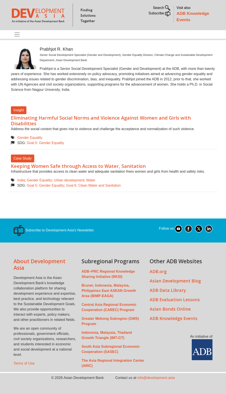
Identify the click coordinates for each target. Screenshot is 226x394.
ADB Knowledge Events (173, 318)
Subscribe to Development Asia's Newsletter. (54, 230)
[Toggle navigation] (17, 34)
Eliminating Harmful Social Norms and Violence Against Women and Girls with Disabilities (101, 121)
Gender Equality (29, 137)
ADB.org (158, 271)
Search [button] (161, 8)
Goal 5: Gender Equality (45, 143)
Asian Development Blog (175, 281)
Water (90, 180)
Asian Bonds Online (170, 309)
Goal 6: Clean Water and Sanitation (93, 185)
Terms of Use (24, 363)
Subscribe (160, 13)
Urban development (69, 180)
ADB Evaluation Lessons (175, 300)
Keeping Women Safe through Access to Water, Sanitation (78, 166)
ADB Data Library (168, 290)
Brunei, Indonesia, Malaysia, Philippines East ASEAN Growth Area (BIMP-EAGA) (109, 291)
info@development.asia (156, 378)
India (21, 180)
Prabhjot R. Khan (56, 49)
